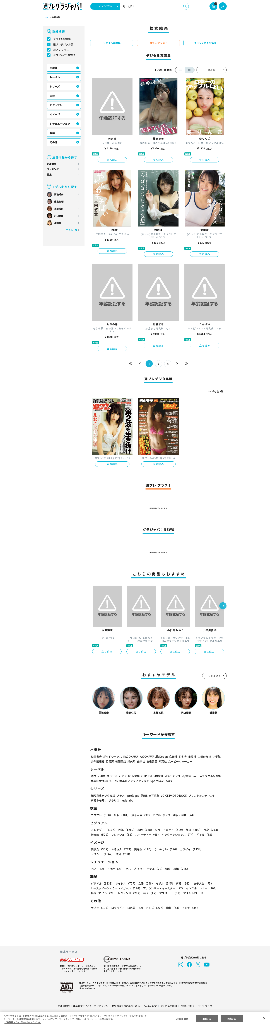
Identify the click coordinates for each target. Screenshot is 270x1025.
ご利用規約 (63, 1006)
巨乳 (127, 830)
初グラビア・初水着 (127, 908)
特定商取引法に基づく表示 (126, 1006)
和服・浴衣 (185, 815)
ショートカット (169, 830)
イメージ (55, 114)
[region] (135, 1018)
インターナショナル (178, 834)
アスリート (170, 893)
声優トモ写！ (99, 800)
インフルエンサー (202, 888)
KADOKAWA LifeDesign (153, 756)
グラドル (102, 883)
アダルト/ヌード (193, 893)
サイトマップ (205, 1006)
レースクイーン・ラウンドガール (116, 888)
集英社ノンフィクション (134, 781)
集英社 (192, 756)
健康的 (100, 834)
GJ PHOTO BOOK (152, 776)
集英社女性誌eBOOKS (104, 781)
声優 (184, 883)
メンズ (155, 908)
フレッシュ (122, 834)
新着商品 (51, 163)
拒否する (206, 1018)
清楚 (123, 854)
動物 (173, 908)
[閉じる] (264, 1018)
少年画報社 (97, 761)
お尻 (145, 830)
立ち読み (112, 160)
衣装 (52, 96)
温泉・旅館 (177, 869)
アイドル (126, 883)
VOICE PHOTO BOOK (174, 795)
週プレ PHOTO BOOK (104, 776)
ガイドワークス (112, 756)
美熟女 (143, 849)
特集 (49, 174)
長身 (211, 830)
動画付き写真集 (150, 795)
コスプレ (101, 815)
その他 (53, 142)
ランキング (53, 169)
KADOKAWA (130, 756)
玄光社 (173, 756)
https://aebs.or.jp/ (87, 988)
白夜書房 (151, 761)
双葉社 (163, 761)
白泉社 (141, 761)
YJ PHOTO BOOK (129, 776)
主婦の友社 (204, 756)
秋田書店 (96, 756)
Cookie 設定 (150, 1006)
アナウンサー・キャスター (164, 888)
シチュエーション (60, 123)
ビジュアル (56, 105)
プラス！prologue (128, 795)
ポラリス (114, 800)
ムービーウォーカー (180, 761)
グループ (135, 869)
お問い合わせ (187, 1006)
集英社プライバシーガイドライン (90, 1006)
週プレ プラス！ (62, 50)
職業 (52, 133)
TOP (45, 17)
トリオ (115, 869)
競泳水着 (141, 815)
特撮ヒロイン (103, 893)
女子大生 (204, 883)
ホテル (155, 869)
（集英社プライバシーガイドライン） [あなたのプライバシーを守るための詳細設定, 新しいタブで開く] (22, 1022)
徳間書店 (120, 761)
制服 (122, 815)
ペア (98, 869)
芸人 (150, 893)
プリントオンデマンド (202, 795)
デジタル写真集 (62, 39)
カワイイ (191, 849)
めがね (162, 815)
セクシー (102, 854)
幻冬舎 (183, 756)
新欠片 (131, 761)
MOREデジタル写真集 (178, 776)
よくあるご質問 (168, 1006)
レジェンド (130, 893)
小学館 (217, 756)
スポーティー (147, 834)
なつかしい (166, 849)
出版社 (53, 68)
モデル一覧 (71, 230)
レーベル (55, 77)
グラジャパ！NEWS (64, 55)
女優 (146, 883)
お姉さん (122, 849)
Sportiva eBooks (161, 781)
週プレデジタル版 (63, 44)
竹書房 (110, 761)
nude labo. (127, 800)
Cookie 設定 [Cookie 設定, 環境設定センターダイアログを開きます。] (182, 1018)
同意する (231, 1018)
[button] (223, 606)
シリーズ (55, 86)
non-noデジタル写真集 (206, 776)
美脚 (194, 830)
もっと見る (214, 675)
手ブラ (100, 908)
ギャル (205, 834)
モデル (165, 883)
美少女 (100, 849)
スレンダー (104, 830)
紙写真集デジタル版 (103, 795)
